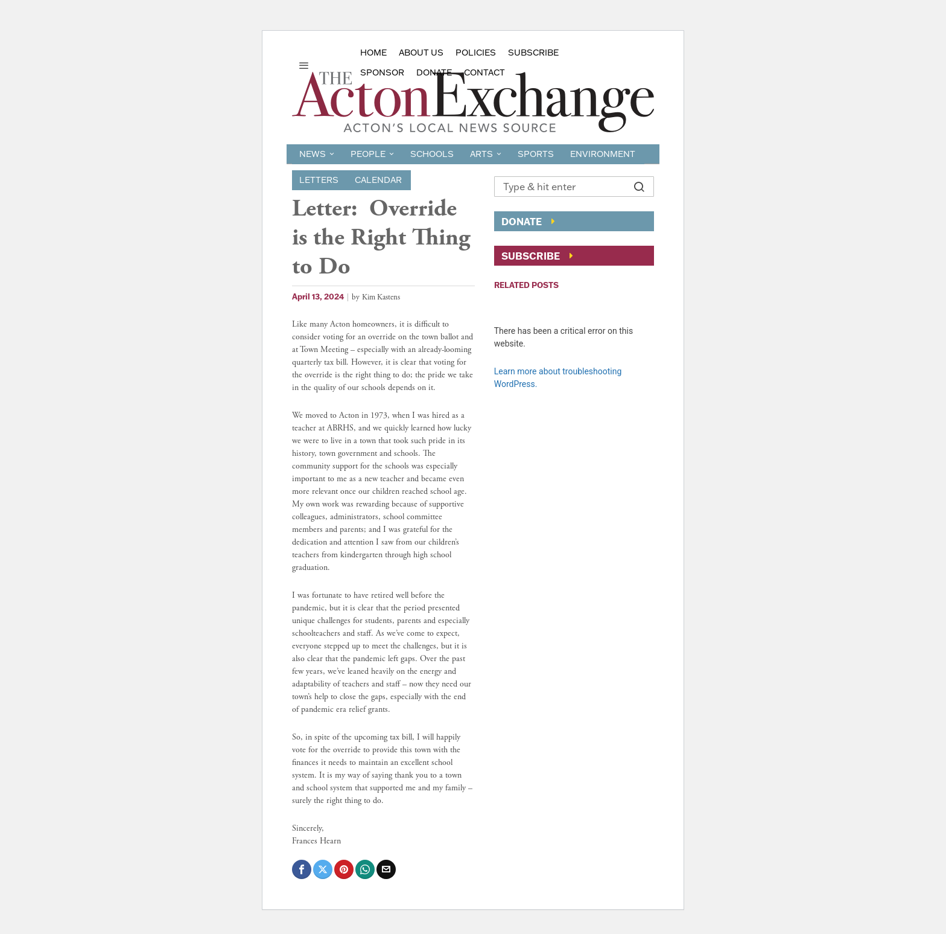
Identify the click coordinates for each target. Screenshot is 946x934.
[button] (639, 186)
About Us (421, 52)
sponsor (382, 72)
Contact (484, 72)
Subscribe (533, 52)
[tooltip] (301, 869)
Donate (434, 72)
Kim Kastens (381, 297)
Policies (476, 52)
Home (373, 52)
